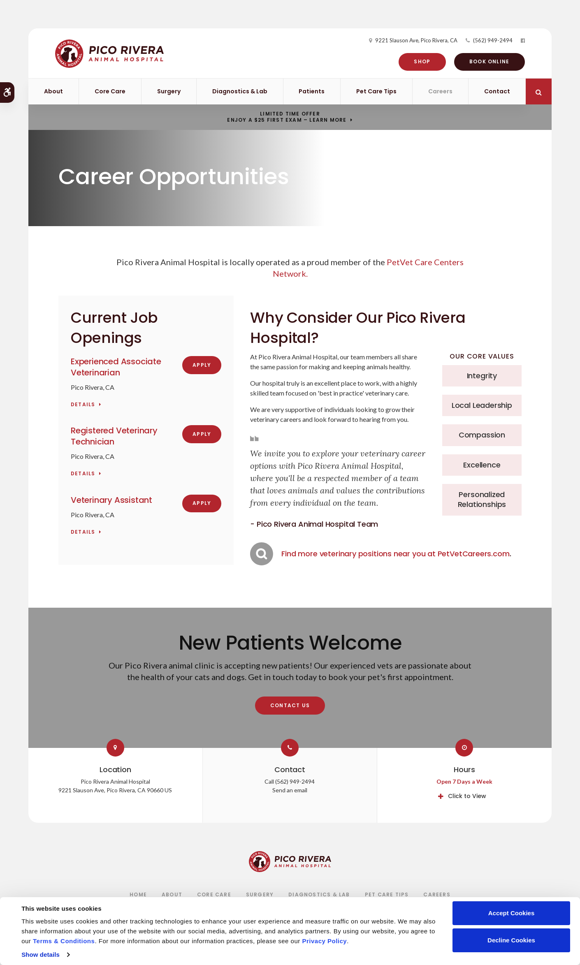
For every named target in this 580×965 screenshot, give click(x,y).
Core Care (110, 91)
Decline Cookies (511, 940)
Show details (40, 954)
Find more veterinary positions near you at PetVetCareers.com (395, 553)
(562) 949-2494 (489, 40)
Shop (419, 61)
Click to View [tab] (467, 796)
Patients (312, 91)
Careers (440, 91)
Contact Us (290, 705)
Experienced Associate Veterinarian (116, 367)
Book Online (486, 61)
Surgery (169, 91)
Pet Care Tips (376, 91)
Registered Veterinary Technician (114, 436)
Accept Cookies (511, 912)
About (53, 91)
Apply (202, 364)
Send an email (289, 790)
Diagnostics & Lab (239, 91)
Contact (497, 91)
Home (138, 894)
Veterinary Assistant (111, 500)
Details (83, 405)
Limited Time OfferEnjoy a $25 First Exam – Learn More (286, 117)
